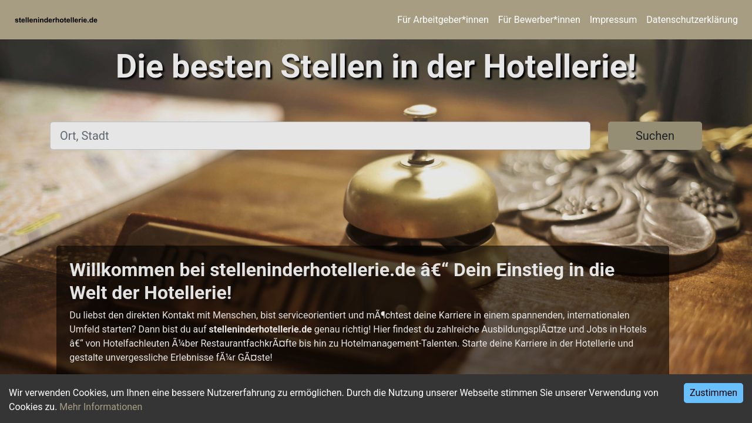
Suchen (655, 136)
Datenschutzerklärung (692, 19)
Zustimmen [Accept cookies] (713, 392)
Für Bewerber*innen (539, 19)
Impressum (613, 19)
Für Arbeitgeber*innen (442, 19)
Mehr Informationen (100, 406)
